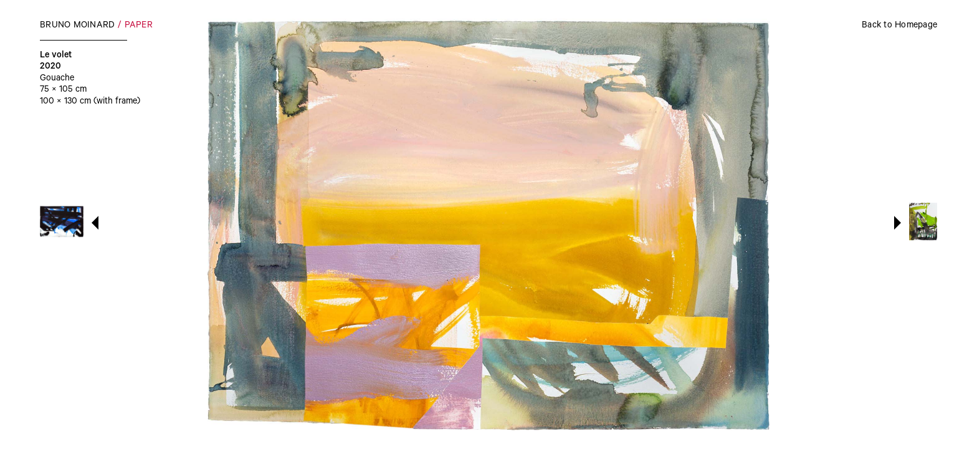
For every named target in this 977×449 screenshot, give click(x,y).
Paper (139, 26)
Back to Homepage (899, 26)
